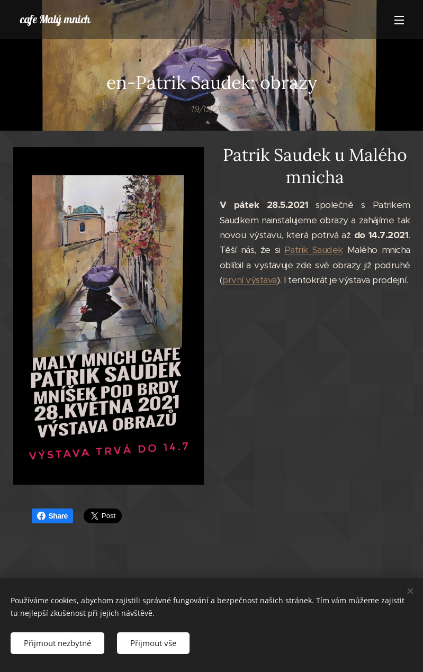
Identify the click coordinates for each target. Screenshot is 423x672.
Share (52, 516)
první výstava (249, 280)
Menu (399, 20)
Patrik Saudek (313, 250)
